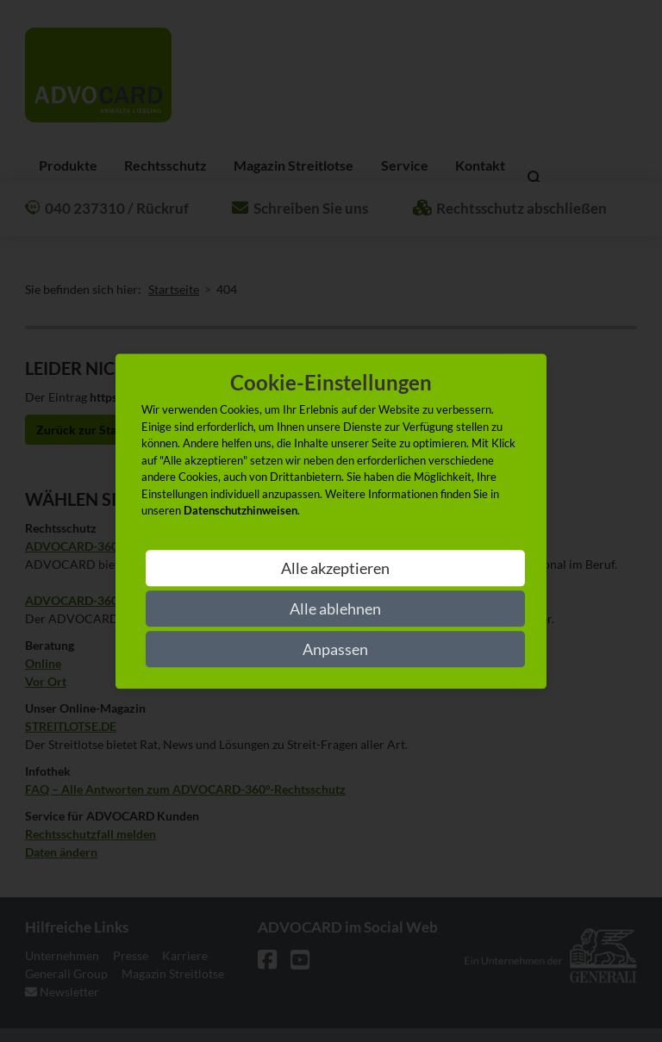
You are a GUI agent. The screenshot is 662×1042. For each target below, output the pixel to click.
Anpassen (335, 649)
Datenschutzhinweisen (240, 511)
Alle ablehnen (335, 608)
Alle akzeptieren (335, 567)
